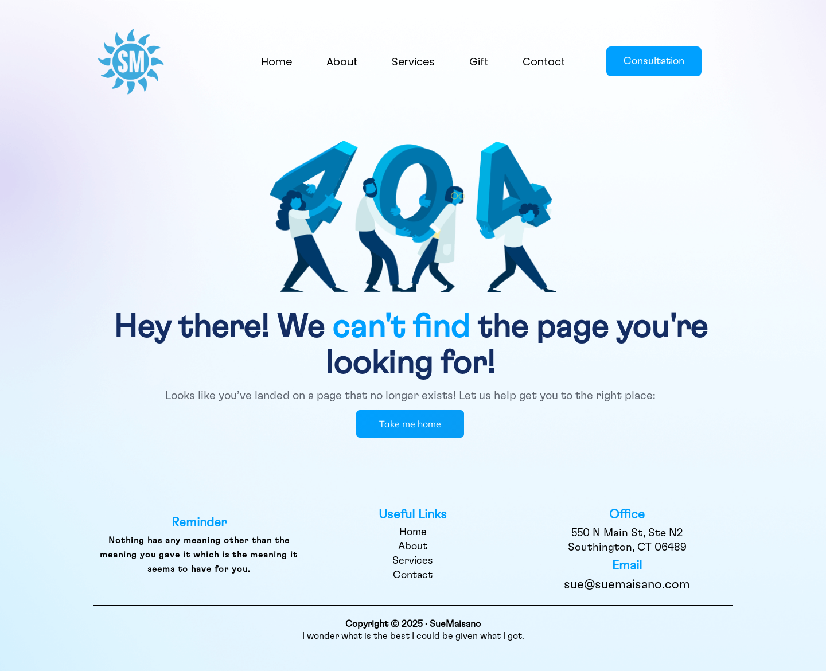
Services (413, 61)
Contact (544, 61)
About (341, 61)
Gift (478, 61)
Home (277, 61)
